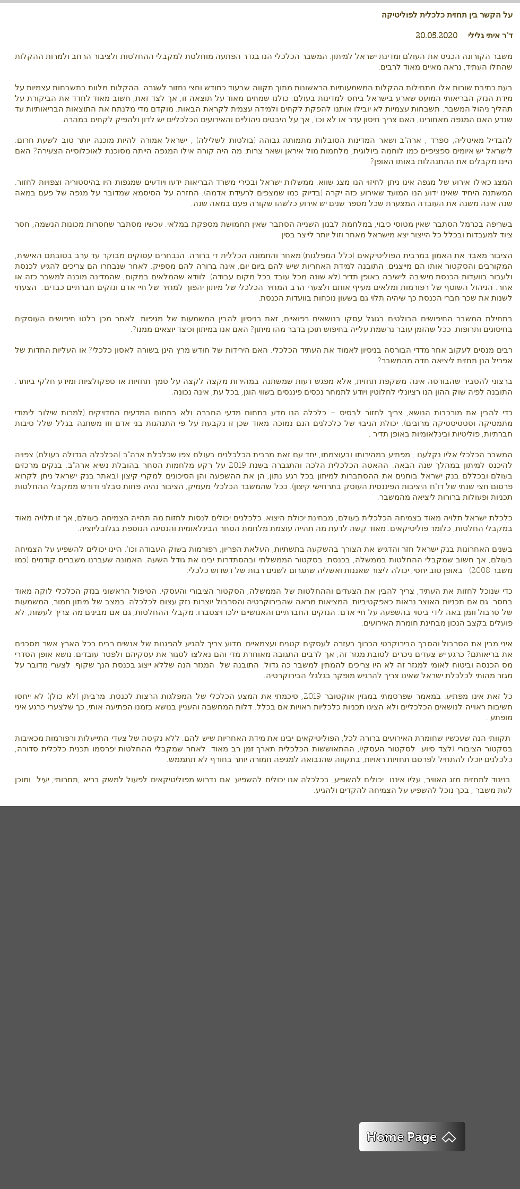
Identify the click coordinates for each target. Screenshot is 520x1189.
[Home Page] (412, 1136)
